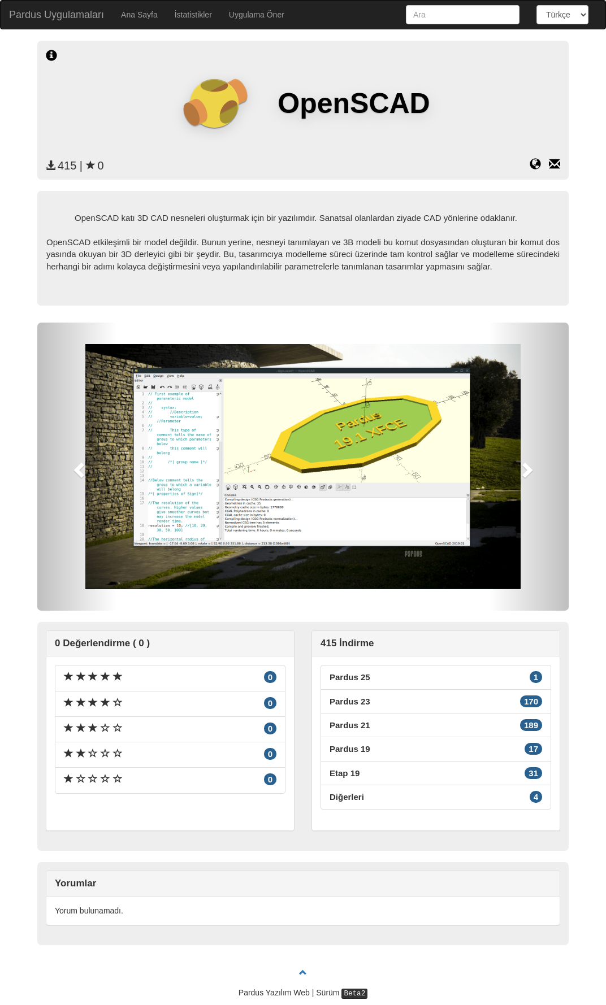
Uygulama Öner (256, 14)
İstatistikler (193, 14)
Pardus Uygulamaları (56, 14)
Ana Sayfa (139, 14)
